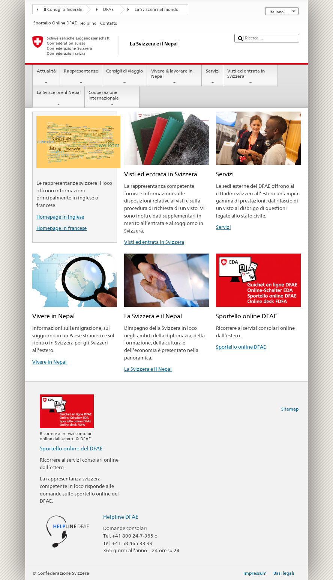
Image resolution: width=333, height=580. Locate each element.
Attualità (46, 77)
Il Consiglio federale (63, 9)
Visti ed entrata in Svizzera (251, 77)
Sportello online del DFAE (71, 448)
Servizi (212, 77)
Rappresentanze (81, 77)
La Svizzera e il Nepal (58, 98)
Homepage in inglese (60, 217)
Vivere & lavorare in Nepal (174, 77)
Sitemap (289, 409)
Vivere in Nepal (49, 362)
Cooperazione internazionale (112, 98)
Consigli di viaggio (125, 77)
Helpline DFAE (120, 517)
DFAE (108, 9)
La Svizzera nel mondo (156, 9)
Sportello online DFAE (241, 347)
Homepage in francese (61, 228)
